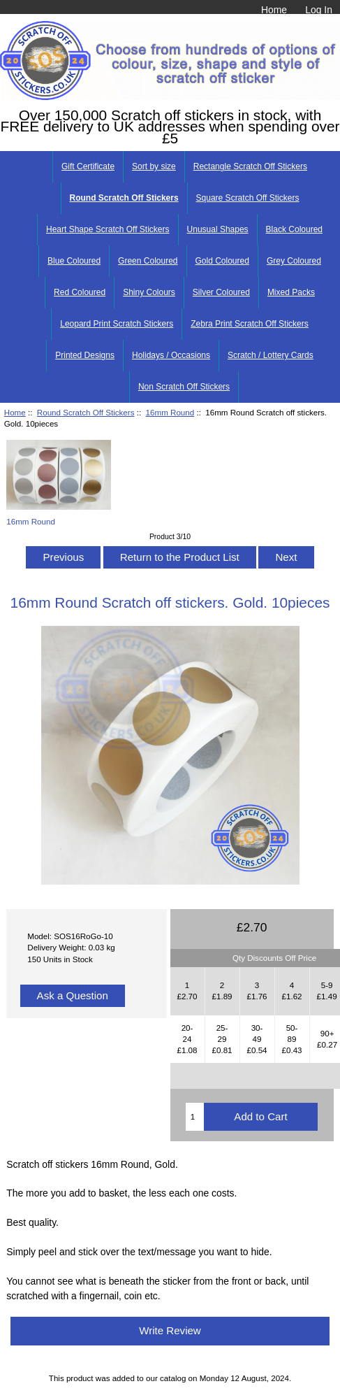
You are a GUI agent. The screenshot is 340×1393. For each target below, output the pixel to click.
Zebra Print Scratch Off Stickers (250, 324)
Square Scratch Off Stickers (248, 198)
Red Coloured (79, 292)
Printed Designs (84, 355)
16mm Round (170, 412)
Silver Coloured (221, 292)
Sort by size (154, 166)
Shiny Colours (149, 292)
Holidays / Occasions (171, 355)
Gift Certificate (87, 166)
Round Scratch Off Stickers (86, 412)
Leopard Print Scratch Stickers (116, 324)
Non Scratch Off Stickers (184, 387)
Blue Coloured (74, 261)
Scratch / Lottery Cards (270, 355)
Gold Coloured (222, 261)
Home (274, 9)
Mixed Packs (291, 292)
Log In (318, 9)
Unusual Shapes (218, 229)
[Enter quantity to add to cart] (195, 1117)
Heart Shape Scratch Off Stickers (108, 229)
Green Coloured (147, 261)
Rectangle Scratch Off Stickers (250, 166)
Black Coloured (294, 229)
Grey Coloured (294, 261)
